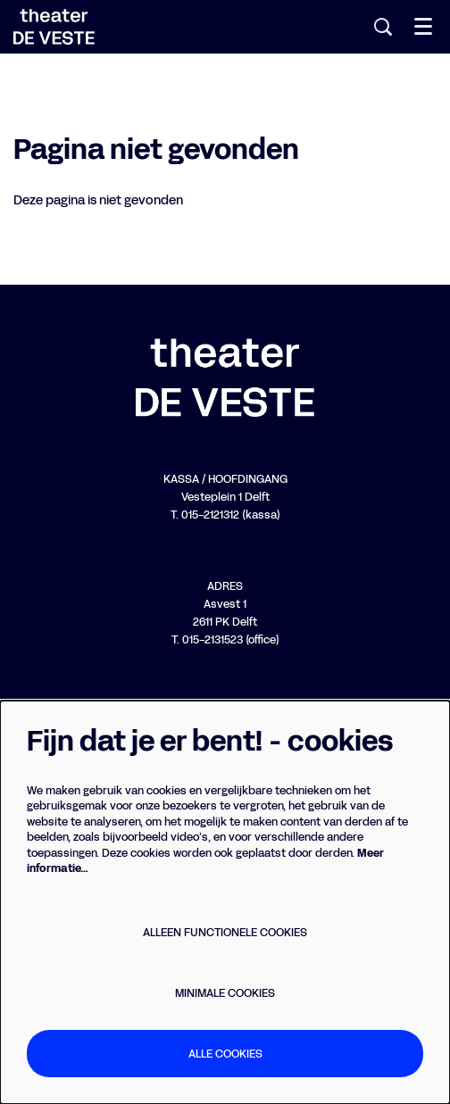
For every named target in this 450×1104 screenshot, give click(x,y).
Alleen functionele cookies (225, 932)
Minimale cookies (225, 992)
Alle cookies (225, 1053)
